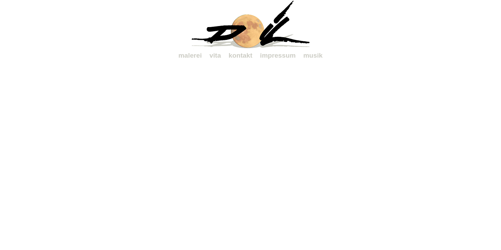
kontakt (240, 55)
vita (215, 55)
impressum (277, 55)
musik (313, 55)
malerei (190, 55)
